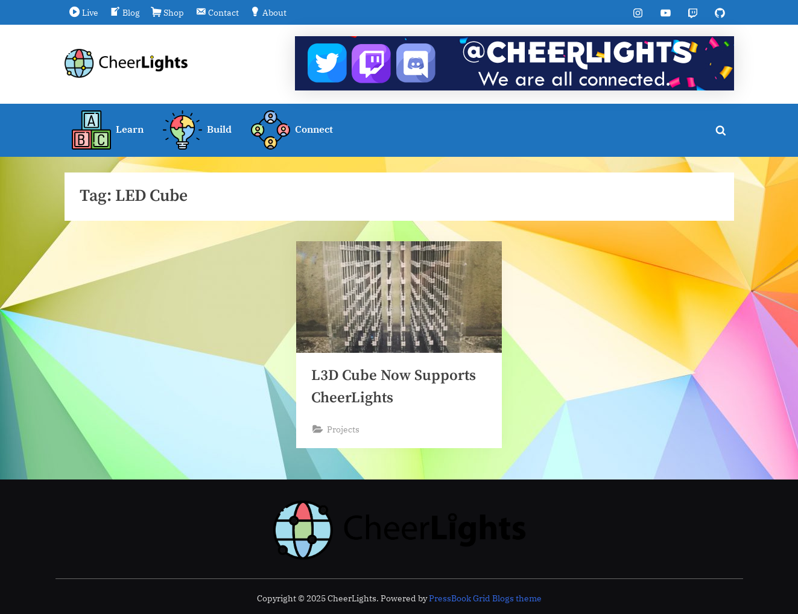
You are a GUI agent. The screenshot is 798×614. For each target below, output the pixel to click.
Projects (343, 429)
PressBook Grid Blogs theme (485, 598)
